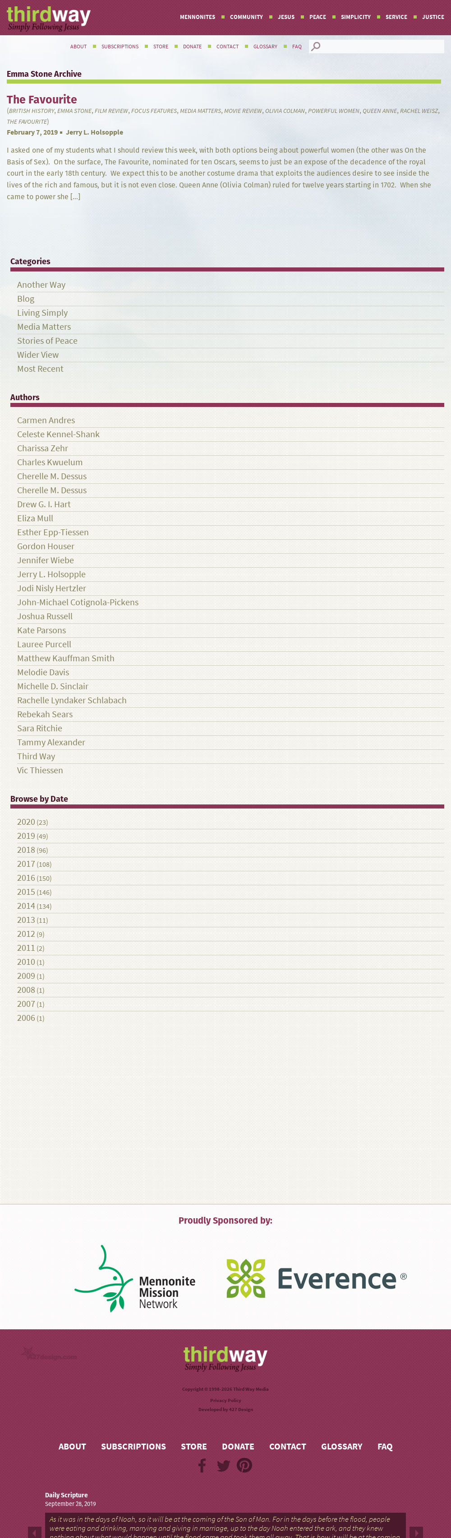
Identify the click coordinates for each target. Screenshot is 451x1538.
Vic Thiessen (40, 770)
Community (246, 17)
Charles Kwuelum (50, 462)
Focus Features (154, 111)
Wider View (38, 355)
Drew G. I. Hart (44, 504)
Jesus (286, 17)
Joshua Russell (45, 616)
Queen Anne (380, 111)
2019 (26, 836)
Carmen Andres (46, 420)
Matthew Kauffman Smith (66, 658)
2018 (26, 850)
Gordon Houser (45, 546)
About (78, 46)
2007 (26, 1004)
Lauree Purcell (44, 644)
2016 (26, 878)
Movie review (243, 111)
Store (160, 46)
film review (111, 111)
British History (31, 111)
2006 (26, 1018)
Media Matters (200, 111)
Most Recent (40, 369)
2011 (26, 948)
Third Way (36, 756)
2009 (26, 976)
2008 (26, 990)
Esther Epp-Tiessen (53, 532)
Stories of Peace (47, 341)
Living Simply (42, 313)
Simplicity (356, 17)
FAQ (297, 46)
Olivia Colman (285, 111)
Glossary (265, 46)
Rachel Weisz (419, 111)
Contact (227, 46)
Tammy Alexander (51, 742)
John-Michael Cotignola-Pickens (77, 602)
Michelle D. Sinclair (52, 686)
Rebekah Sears (45, 714)
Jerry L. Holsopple (94, 132)
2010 (26, 962)
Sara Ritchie (39, 728)
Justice (433, 17)
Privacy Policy (225, 1400)
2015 (26, 892)
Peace (317, 17)
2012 (26, 934)
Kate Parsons (41, 630)
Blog (25, 299)
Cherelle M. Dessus (52, 476)
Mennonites (197, 17)
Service (396, 17)
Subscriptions (119, 46)
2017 (26, 864)
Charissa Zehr (42, 448)
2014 (26, 906)
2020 (26, 822)
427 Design (241, 1409)
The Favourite (27, 121)
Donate (192, 46)
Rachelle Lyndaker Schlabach (72, 700)
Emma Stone (74, 111)
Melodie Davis (43, 672)
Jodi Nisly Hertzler (51, 588)
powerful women (333, 111)
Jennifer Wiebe (45, 560)
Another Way (41, 285)
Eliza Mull (35, 518)
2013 (26, 920)
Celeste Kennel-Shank (58, 434)
